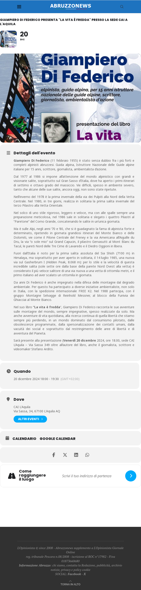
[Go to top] (70, 584)
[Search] (122, 6)
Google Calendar (58, 439)
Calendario (24, 439)
